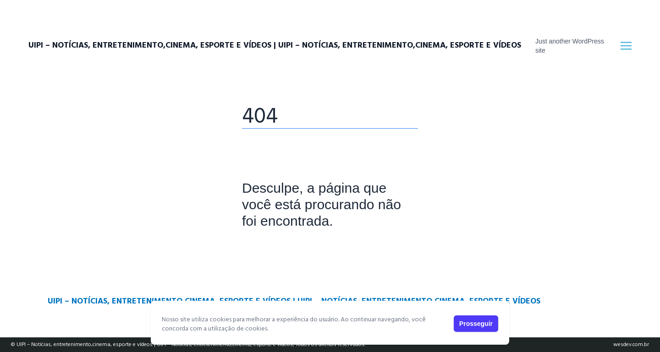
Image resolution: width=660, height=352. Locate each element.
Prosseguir (476, 323)
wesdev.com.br (631, 344)
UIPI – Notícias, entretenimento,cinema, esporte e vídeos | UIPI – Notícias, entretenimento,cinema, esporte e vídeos (274, 45)
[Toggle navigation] (626, 45)
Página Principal (273, 249)
